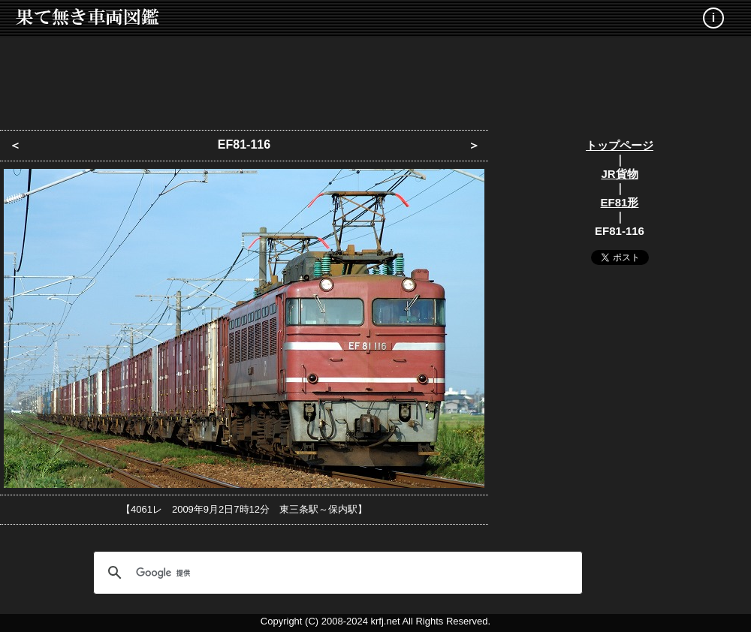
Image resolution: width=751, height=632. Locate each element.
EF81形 (620, 202)
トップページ (619, 145)
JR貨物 (619, 173)
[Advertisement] (375, 79)
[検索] (335, 573)
